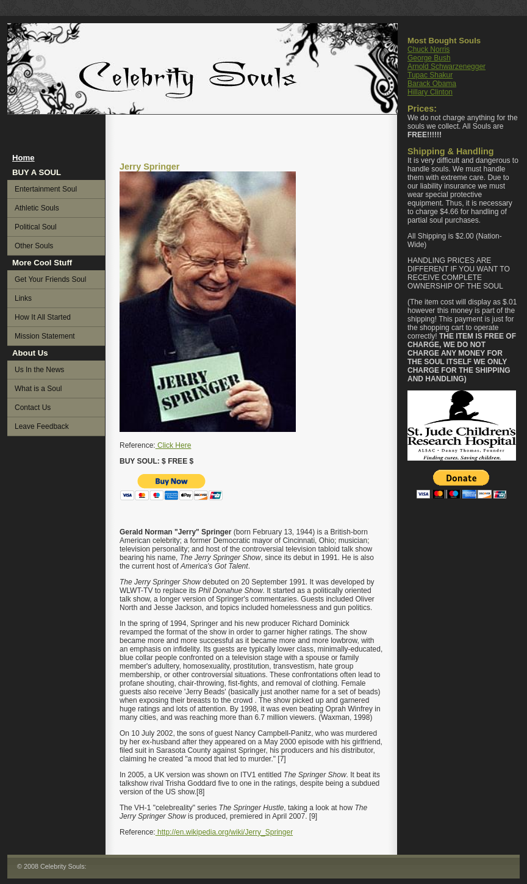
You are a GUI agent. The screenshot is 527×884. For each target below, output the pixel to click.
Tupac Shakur (430, 75)
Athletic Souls (37, 208)
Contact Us (33, 407)
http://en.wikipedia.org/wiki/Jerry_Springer (224, 832)
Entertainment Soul (46, 189)
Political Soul (36, 227)
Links (23, 298)
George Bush (429, 58)
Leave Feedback (42, 426)
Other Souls (34, 246)
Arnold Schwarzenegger (446, 66)
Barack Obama (431, 83)
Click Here (174, 445)
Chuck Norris (428, 49)
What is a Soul (38, 388)
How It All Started (43, 317)
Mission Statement (45, 336)
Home (23, 157)
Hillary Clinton (430, 92)
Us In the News (39, 369)
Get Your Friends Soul (50, 279)
